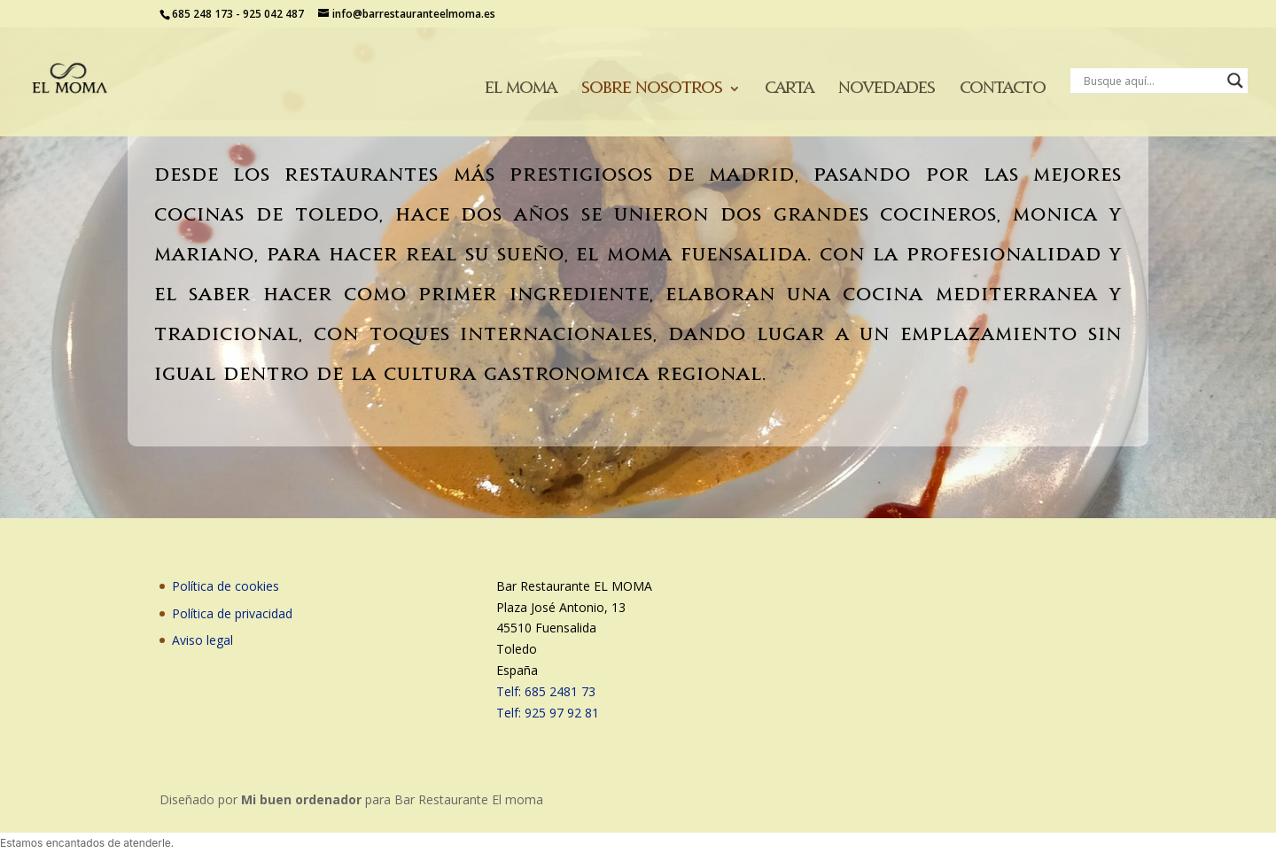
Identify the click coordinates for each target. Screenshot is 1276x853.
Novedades (886, 88)
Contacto (1003, 88)
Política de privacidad (232, 613)
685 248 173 (202, 13)
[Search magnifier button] (1235, 80)
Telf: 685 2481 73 (545, 691)
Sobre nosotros (651, 88)
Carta (789, 88)
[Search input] (1151, 80)
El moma (520, 88)
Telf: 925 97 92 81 (547, 712)
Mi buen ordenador (301, 799)
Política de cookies (225, 586)
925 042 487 (273, 13)
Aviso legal (202, 640)
